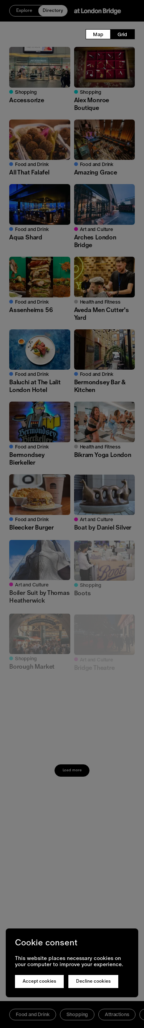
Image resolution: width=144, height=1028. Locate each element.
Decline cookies (93, 981)
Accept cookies (39, 981)
